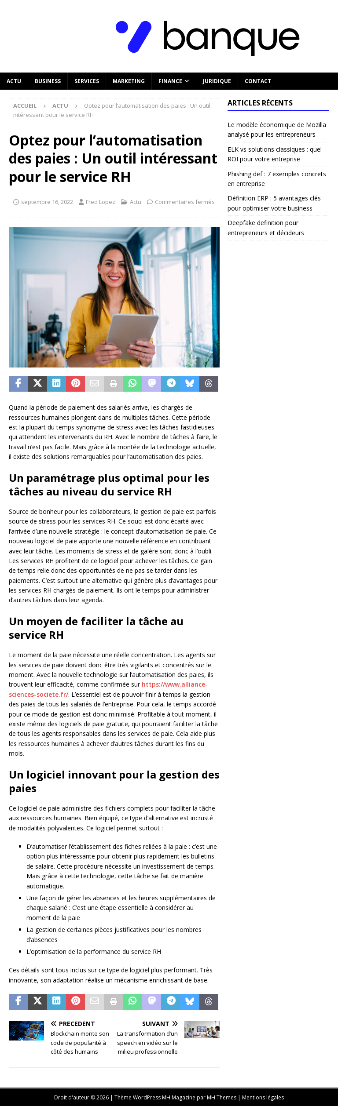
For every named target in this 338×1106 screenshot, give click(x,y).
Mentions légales (263, 1097)
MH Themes (221, 1097)
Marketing (129, 81)
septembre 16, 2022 (47, 202)
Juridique (217, 81)
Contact (258, 81)
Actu (14, 81)
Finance (170, 81)
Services (86, 81)
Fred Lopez (100, 202)
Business (48, 81)
